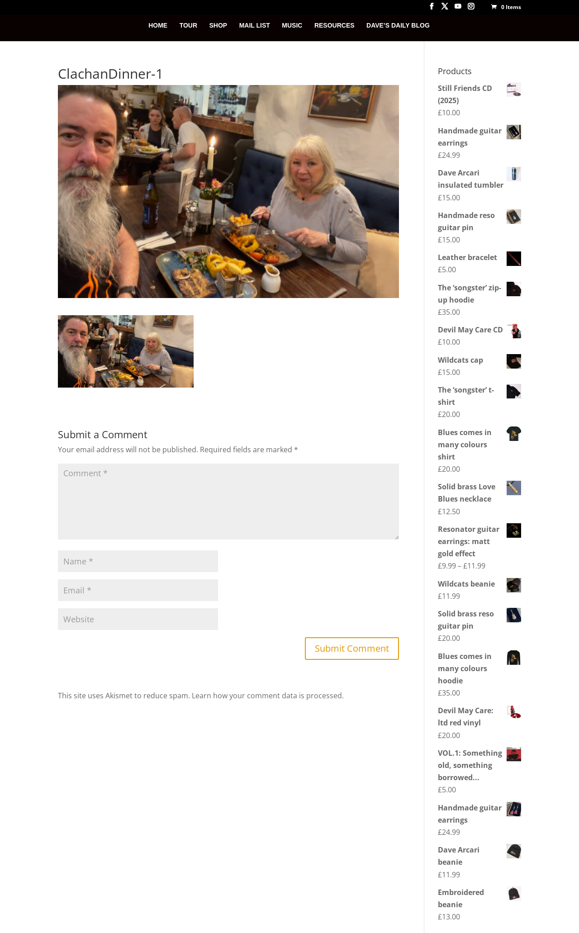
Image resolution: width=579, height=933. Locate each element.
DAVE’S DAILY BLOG (398, 25)
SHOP (218, 25)
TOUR (188, 25)
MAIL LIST (254, 25)
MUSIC (292, 25)
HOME (157, 25)
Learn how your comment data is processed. (268, 696)
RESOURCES (334, 25)
